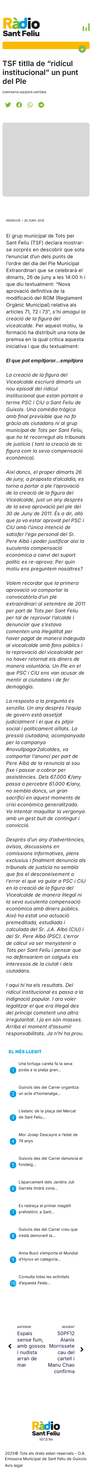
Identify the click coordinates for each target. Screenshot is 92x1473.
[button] (7, 104)
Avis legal (14, 1465)
